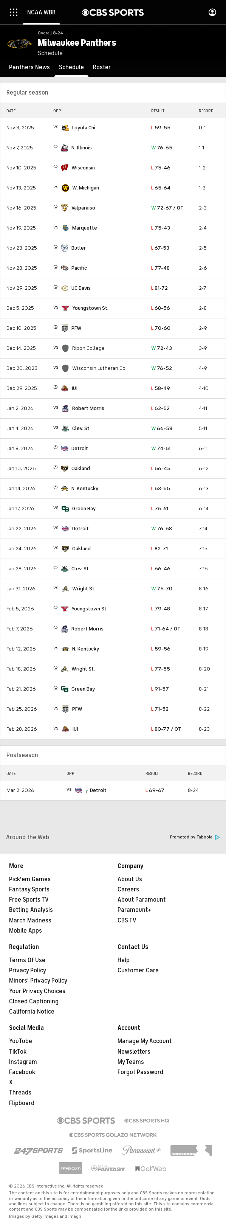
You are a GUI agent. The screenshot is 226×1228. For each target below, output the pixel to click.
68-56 (160, 308)
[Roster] (101, 67)
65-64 (160, 188)
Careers (128, 889)
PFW (76, 328)
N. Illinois (81, 147)
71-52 (160, 709)
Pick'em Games (30, 879)
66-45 (160, 468)
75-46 (160, 168)
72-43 (161, 348)
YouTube (20, 1041)
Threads (20, 1092)
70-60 (160, 328)
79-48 (160, 608)
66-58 (161, 428)
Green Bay (84, 508)
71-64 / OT (165, 629)
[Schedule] (71, 67)
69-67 (155, 790)
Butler (78, 248)
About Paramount (142, 900)
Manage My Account (145, 1041)
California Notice (31, 1011)
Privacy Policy (27, 970)
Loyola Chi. (84, 127)
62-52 (160, 408)
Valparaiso (83, 208)
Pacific (79, 268)
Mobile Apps (25, 931)
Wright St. (84, 588)
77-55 (160, 669)
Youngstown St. (90, 308)
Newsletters (134, 1052)
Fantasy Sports (29, 889)
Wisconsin (83, 168)
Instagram (23, 1062)
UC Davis (81, 288)
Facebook (22, 1072)
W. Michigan (85, 188)
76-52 (161, 368)
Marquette (84, 228)
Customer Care (138, 970)
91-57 (160, 689)
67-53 (160, 248)
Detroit (79, 448)
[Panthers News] (29, 67)
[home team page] (65, 128)
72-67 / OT (167, 208)
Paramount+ (134, 910)
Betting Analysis (31, 910)
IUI (74, 388)
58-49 (160, 388)
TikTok (17, 1052)
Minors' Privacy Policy (38, 980)
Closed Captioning (34, 1001)
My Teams (131, 1062)
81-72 (159, 288)
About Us (130, 879)
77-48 (160, 268)
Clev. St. (81, 428)
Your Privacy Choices (37, 991)
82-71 (159, 548)
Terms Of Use (27, 960)
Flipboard (21, 1103)
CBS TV (127, 920)
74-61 (160, 448)
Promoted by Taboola (195, 837)
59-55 (160, 127)
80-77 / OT (166, 729)
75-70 (161, 588)
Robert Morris (88, 408)
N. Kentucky (84, 488)
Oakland (80, 468)
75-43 (160, 228)
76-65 (161, 147)
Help (124, 960)
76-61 (159, 508)
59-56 (160, 649)
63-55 (160, 488)
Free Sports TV (29, 900)
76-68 (161, 528)
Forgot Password (140, 1072)
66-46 (160, 568)
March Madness (30, 920)
